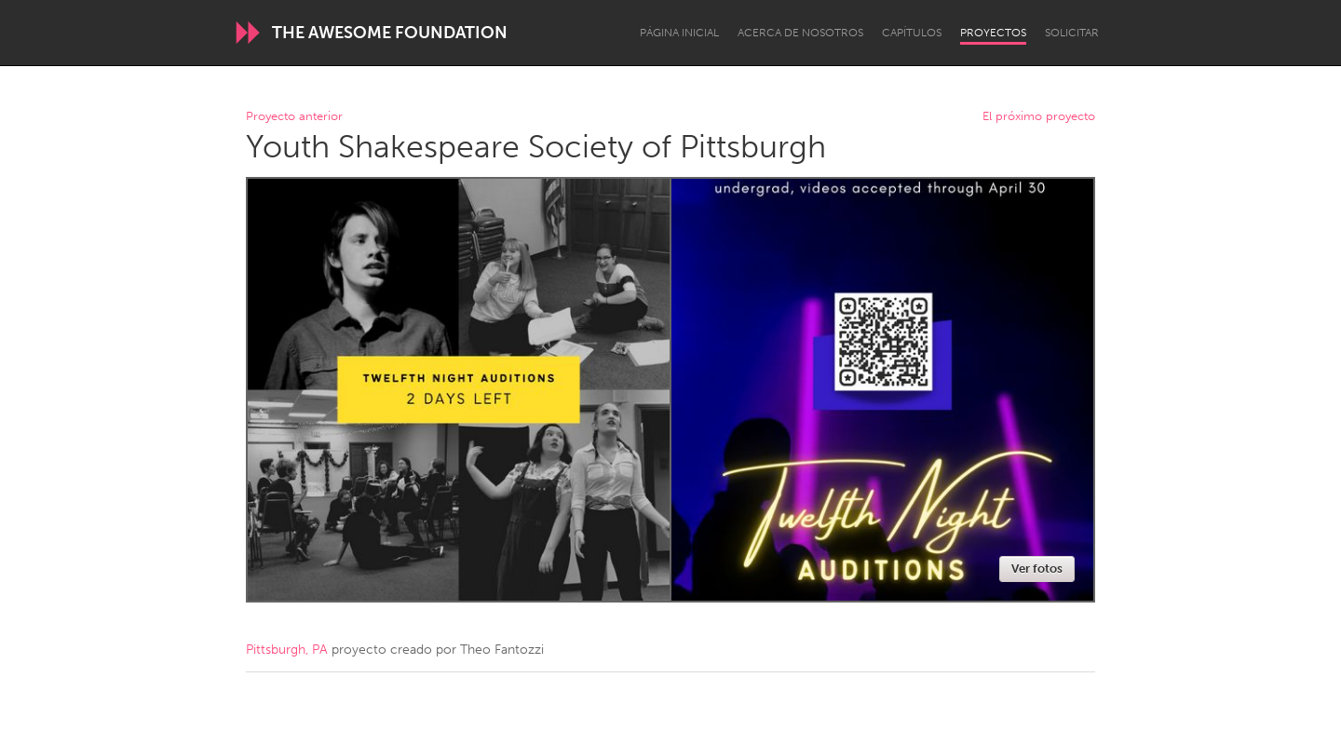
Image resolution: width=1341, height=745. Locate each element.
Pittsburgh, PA (287, 649)
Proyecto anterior (294, 117)
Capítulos (911, 32)
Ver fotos (1037, 569)
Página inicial (679, 32)
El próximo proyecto (1038, 117)
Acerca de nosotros (800, 32)
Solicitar (1072, 32)
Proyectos (993, 32)
